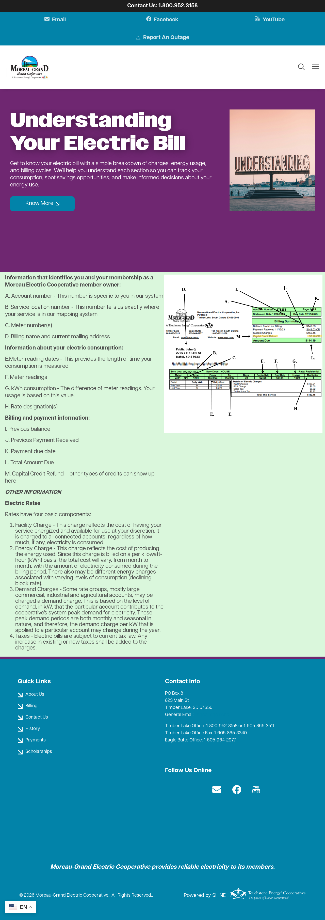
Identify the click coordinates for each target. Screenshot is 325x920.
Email (56, 20)
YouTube (269, 20)
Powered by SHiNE (205, 895)
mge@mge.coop (212, 714)
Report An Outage (162, 38)
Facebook (162, 20)
